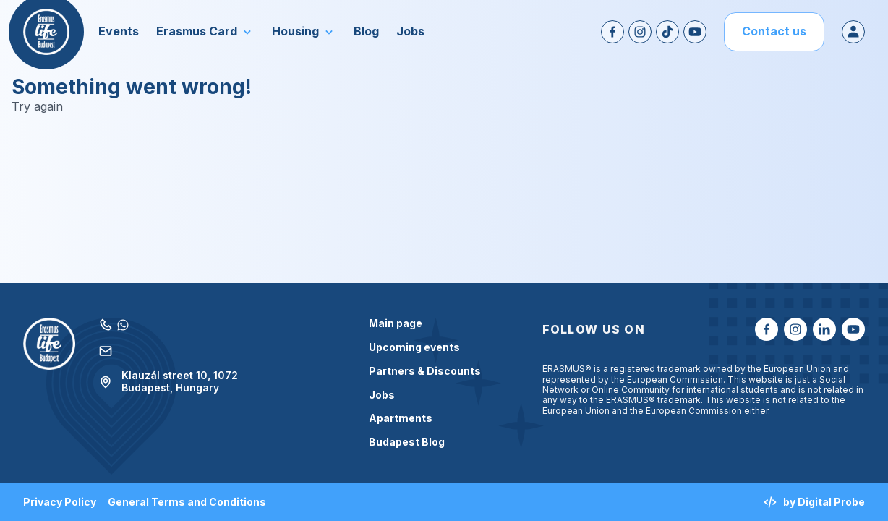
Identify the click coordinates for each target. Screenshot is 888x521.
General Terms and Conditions (187, 502)
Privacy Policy (59, 502)
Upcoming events (414, 347)
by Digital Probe (814, 502)
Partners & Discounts (425, 371)
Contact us (774, 31)
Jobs (382, 395)
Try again (37, 107)
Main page (395, 323)
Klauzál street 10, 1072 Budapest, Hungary (168, 382)
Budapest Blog (407, 442)
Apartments (400, 418)
